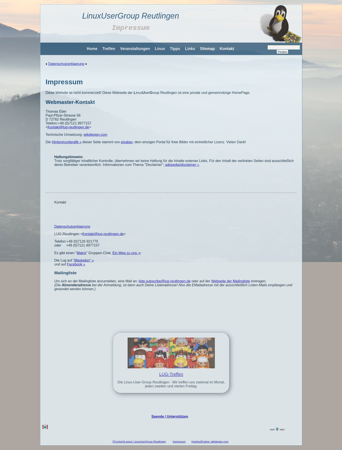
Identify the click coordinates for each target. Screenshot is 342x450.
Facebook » (76, 264)
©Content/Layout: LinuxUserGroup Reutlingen (139, 441)
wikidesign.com (95, 134)
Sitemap (207, 49)
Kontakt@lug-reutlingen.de (68, 127)
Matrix (81, 253)
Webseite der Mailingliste (230, 281)
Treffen (108, 49)
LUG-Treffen (171, 374)
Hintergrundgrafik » (66, 142)
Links (190, 49)
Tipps (175, 49)
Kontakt (227, 49)
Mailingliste (65, 273)
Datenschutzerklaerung (66, 64)
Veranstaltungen (135, 49)
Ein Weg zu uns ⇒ (127, 253)
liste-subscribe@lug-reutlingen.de (165, 281)
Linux (160, 49)
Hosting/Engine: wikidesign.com (210, 441)
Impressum (179, 441)
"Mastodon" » (83, 260)
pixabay (127, 142)
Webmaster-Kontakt (70, 102)
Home (92, 49)
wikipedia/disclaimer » (182, 165)
